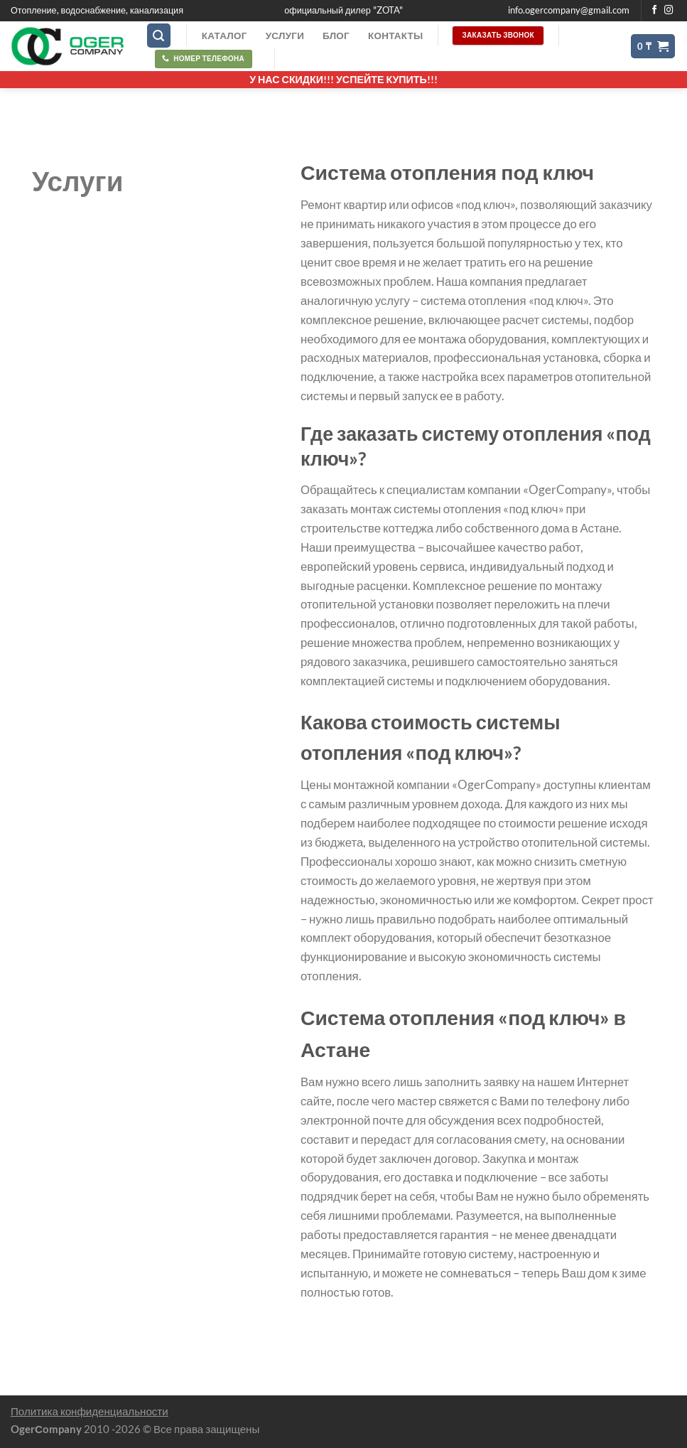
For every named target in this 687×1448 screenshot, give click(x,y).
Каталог (224, 35)
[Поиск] (159, 35)
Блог (336, 35)
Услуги (285, 35)
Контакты (395, 35)
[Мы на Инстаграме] (669, 11)
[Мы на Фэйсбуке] (654, 11)
